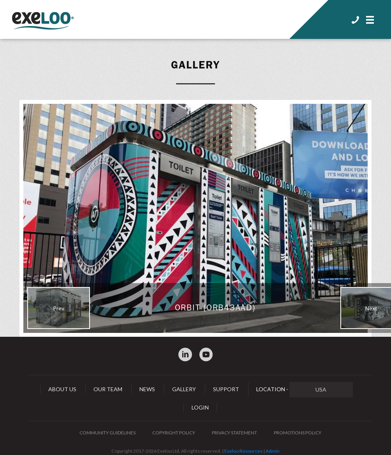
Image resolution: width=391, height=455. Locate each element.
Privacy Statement (234, 433)
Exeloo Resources (243, 451)
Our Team (107, 389)
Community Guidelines (107, 433)
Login (200, 407)
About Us (62, 389)
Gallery (195, 65)
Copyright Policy (173, 433)
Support (226, 389)
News (147, 389)
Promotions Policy (297, 433)
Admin (273, 451)
